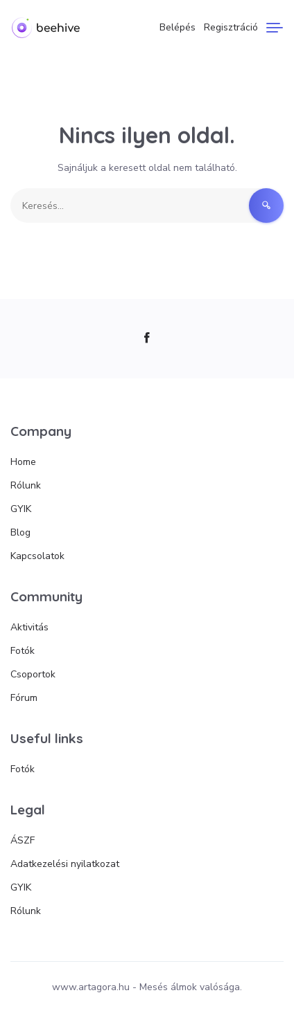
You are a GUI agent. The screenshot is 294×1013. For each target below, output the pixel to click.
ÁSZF (22, 840)
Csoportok (32, 674)
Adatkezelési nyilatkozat (64, 863)
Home (23, 461)
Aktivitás (29, 627)
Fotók (22, 650)
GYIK (20, 508)
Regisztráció (231, 27)
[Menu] (274, 28)
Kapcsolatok (37, 556)
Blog (20, 532)
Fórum (23, 697)
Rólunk (25, 485)
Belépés (177, 27)
